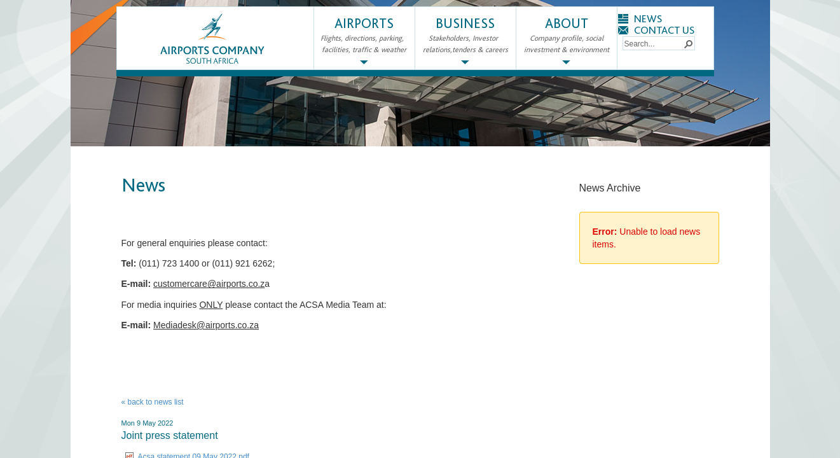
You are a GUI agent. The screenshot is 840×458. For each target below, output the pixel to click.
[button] (688, 43)
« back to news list (152, 402)
